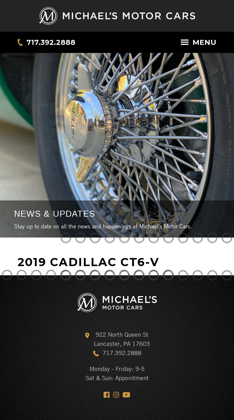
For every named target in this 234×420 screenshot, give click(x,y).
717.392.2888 (50, 42)
